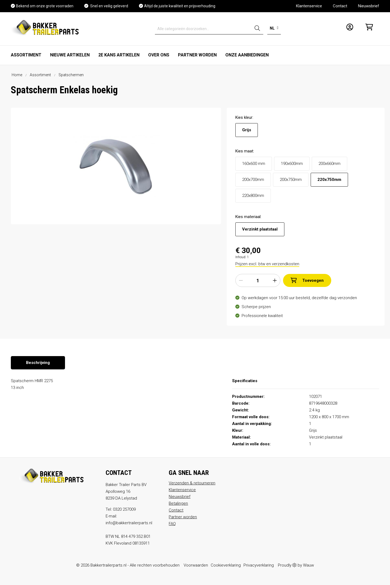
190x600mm (292, 163)
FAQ (172, 523)
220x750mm (329, 179)
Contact (340, 6)
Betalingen (178, 503)
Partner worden (183, 516)
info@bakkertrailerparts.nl (129, 522)
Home (17, 75)
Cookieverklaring (226, 565)
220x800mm (253, 195)
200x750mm (291, 179)
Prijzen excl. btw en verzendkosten (267, 263)
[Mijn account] (348, 28)
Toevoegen (307, 280)
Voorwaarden (196, 565)
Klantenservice (309, 6)
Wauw (308, 565)
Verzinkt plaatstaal (260, 229)
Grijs (246, 129)
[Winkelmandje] (367, 28)
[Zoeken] (257, 28)
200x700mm (253, 179)
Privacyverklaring (258, 565)
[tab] (38, 362)
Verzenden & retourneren (192, 483)
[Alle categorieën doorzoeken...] (203, 28)
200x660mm (329, 163)
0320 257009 (124, 509)
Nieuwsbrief (368, 6)
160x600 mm (253, 163)
